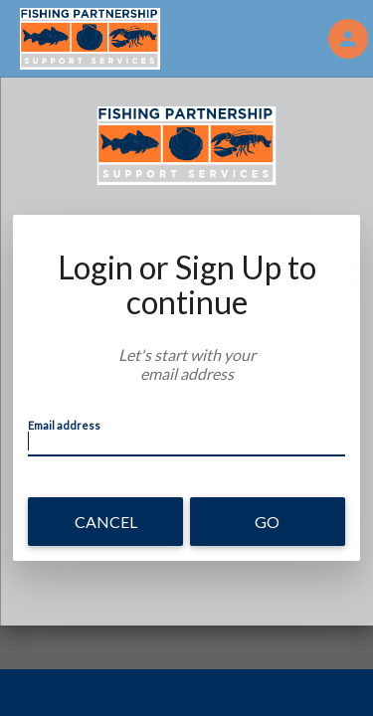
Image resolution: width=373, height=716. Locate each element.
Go (267, 521)
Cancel (106, 521)
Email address (64, 425)
